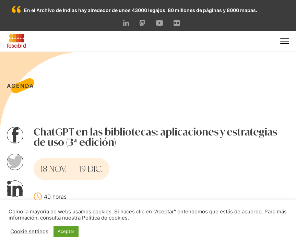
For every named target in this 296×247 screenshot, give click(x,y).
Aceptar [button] (66, 231)
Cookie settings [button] (29, 231)
